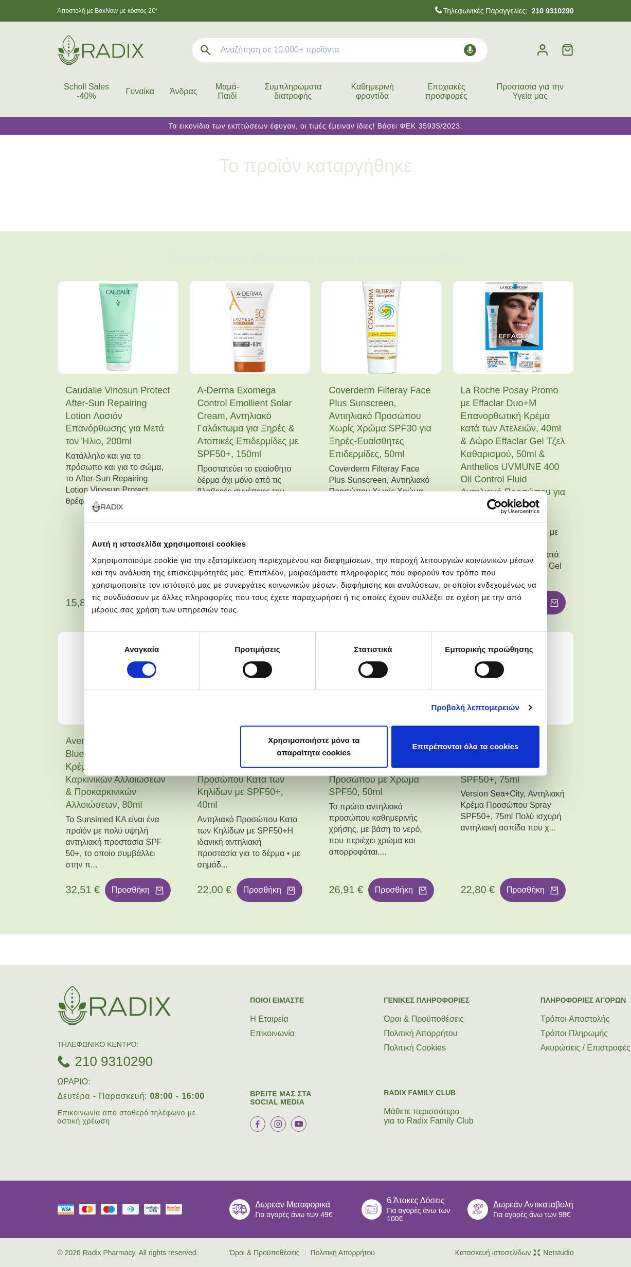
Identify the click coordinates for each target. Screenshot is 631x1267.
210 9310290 (114, 1061)
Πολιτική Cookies (415, 1047)
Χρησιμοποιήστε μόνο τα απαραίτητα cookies (313, 746)
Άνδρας (183, 91)
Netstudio (553, 1252)
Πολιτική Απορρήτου (420, 1033)
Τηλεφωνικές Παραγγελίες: (508, 11)
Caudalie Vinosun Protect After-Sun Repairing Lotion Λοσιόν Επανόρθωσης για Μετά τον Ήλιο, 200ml (118, 415)
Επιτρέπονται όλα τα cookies (465, 746)
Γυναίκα (140, 91)
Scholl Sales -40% (86, 91)
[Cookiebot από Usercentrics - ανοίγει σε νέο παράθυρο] (494, 506)
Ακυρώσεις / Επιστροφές (585, 1047)
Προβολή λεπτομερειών (475, 707)
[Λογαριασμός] (542, 50)
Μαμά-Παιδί (227, 91)
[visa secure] (155, 1209)
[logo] (100, 50)
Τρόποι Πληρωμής (574, 1033)
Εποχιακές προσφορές (446, 91)
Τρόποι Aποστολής (575, 1019)
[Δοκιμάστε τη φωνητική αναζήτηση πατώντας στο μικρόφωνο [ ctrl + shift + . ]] (470, 50)
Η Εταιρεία (269, 1019)
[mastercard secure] (176, 1209)
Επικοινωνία (272, 1033)
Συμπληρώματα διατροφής (292, 91)
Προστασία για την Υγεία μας (530, 91)
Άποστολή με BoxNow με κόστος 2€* (108, 10)
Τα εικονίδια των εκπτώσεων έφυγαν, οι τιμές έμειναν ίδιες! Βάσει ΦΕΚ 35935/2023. (316, 126)
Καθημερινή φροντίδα (372, 91)
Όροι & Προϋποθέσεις (424, 1019)
